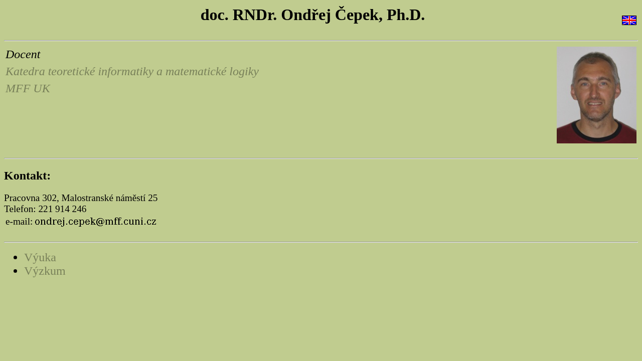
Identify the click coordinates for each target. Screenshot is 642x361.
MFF (18, 88)
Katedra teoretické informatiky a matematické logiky (132, 71)
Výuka (40, 257)
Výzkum (45, 270)
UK (41, 88)
